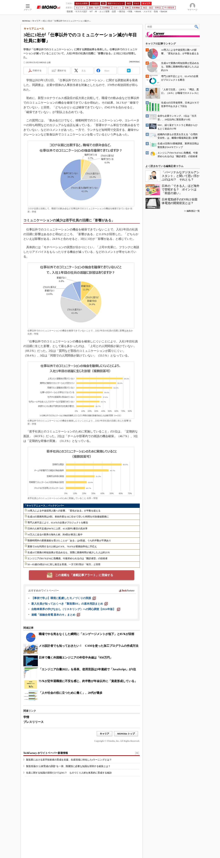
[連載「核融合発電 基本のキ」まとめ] (55, 614)
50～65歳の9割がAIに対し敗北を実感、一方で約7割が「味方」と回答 (64, 564)
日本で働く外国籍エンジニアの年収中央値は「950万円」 (76, 657)
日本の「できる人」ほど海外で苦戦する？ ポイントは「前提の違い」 (180, 189)
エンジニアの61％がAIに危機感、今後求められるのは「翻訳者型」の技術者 (68, 558)
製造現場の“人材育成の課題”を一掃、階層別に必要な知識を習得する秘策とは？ (68, 766)
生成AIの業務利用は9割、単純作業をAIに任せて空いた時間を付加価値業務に (68, 516)
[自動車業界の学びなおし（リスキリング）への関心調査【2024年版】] (75, 609)
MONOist (26, 21)
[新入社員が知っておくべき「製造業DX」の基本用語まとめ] (69, 603)
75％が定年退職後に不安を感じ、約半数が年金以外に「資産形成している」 (88, 681)
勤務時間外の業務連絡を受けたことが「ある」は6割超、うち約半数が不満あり (69, 540)
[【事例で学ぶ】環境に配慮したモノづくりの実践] (63, 598)
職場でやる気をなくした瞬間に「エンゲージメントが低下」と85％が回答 (86, 634)
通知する (61, 70)
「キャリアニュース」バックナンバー (44, 505)
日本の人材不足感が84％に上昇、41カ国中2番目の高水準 (58, 528)
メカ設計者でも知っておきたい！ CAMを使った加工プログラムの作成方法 (88, 645)
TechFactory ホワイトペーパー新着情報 (45, 753)
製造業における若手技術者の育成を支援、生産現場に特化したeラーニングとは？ (69, 759)
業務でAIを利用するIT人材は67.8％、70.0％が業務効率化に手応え (62, 546)
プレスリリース (33, 721)
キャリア (36, 21)
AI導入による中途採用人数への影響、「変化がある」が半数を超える (64, 510)
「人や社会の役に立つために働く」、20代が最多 (70, 692)
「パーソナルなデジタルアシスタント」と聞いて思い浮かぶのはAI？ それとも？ (180, 176)
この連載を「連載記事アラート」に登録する (84, 575)
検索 (196, 26)
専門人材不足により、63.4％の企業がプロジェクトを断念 (58, 522)
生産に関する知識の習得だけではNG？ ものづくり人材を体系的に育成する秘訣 (69, 772)
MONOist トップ (126, 733)
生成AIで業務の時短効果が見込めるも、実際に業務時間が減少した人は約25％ (69, 552)
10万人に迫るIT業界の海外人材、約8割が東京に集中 (55, 534)
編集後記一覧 (193, 211)
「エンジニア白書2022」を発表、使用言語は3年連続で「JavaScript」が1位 (87, 669)
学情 (26, 717)
